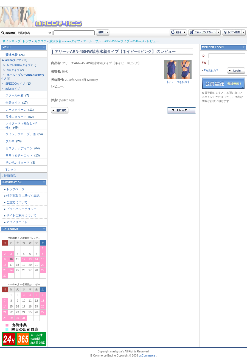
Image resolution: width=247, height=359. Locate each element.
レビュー (153, 41)
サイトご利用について (21, 215)
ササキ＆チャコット (19, 155)
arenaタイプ (72, 41)
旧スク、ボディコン (19, 148)
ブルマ (10, 141)
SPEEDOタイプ (15, 83)
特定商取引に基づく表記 (23, 195)
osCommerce (147, 355)
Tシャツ (10, 169)
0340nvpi (138, 41)
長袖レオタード (16, 116)
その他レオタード (17, 162)
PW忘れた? (210, 70)
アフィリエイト (16, 222)
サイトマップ (11, 41)
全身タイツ (13, 102)
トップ (26, 41)
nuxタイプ (13, 70)
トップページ (15, 189)
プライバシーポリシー (21, 208)
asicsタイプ (13, 88)
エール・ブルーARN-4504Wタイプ (106, 41)
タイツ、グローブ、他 (21, 134)
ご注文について (16, 202)
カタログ (40, 41)
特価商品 (10, 175)
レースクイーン (16, 109)
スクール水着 (14, 95)
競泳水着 (55, 41)
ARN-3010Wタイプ (18, 65)
